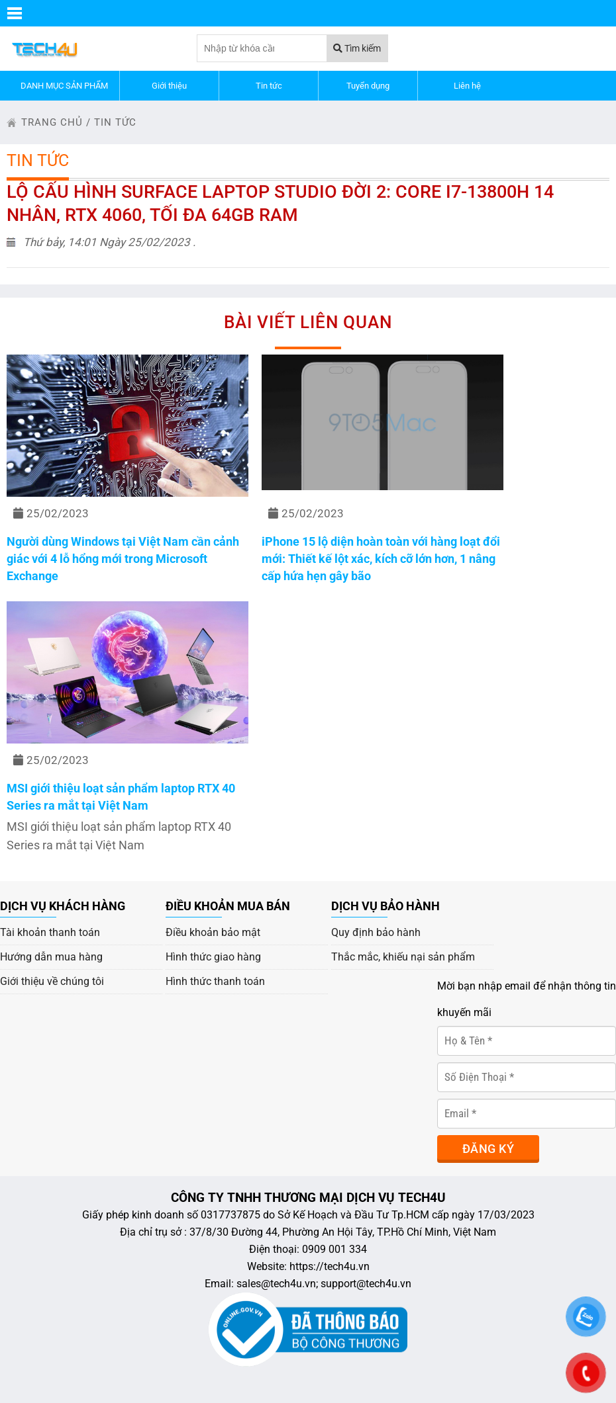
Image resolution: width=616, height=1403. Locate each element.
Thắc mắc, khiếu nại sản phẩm (403, 957)
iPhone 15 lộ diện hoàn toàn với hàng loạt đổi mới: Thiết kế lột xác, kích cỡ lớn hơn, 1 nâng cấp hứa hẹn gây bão (381, 558)
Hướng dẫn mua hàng (51, 957)
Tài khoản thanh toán (50, 932)
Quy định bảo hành (376, 932)
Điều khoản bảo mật (213, 932)
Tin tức (269, 86)
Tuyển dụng (367, 86)
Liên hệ (467, 86)
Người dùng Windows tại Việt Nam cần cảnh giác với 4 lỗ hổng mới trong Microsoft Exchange (123, 558)
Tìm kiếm (357, 48)
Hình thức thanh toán (215, 981)
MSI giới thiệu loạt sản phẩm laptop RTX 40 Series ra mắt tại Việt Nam (121, 796)
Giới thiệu (169, 86)
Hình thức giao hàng (213, 957)
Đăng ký (488, 1149)
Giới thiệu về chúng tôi (52, 981)
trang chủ (52, 122)
